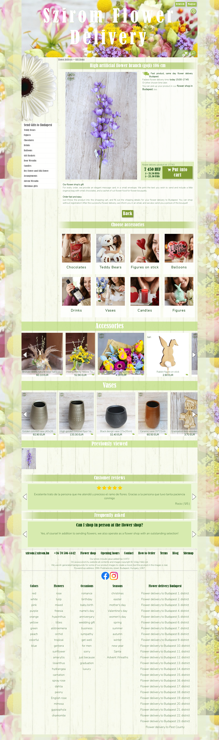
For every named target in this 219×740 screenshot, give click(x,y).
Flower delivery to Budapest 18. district (165, 692)
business (86, 628)
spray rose (58, 680)
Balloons (28, 150)
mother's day (117, 605)
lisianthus (59, 663)
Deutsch (180, 4)
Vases (109, 385)
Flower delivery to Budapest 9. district (165, 640)
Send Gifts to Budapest (38, 125)
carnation (59, 675)
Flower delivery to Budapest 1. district (165, 593)
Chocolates (29, 140)
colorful (34, 640)
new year (117, 646)
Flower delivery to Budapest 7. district (165, 628)
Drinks (27, 145)
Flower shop (39, 105)
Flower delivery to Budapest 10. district (165, 646)
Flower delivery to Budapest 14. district (165, 669)
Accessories (109, 326)
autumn (117, 634)
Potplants (46, 80)
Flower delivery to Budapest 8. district (165, 634)
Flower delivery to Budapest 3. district (165, 605)
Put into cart (177, 172)
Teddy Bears (29, 130)
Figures (27, 135)
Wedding (47, 88)
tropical (59, 640)
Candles (27, 166)
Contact (128, 553)
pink (34, 605)
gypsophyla (58, 710)
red (34, 593)
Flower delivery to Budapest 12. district (165, 657)
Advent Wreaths (31, 181)
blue (34, 646)
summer (117, 628)
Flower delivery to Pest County (165, 727)
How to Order (146, 553)
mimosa (59, 704)
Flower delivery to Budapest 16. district (165, 680)
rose (59, 593)
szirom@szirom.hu (37, 553)
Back (127, 214)
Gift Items (79, 60)
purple (34, 611)
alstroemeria (59, 628)
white (34, 599)
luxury (87, 669)
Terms (164, 553)
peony (59, 692)
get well (87, 640)
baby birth (86, 605)
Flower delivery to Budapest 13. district (165, 663)
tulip (59, 599)
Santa (117, 651)
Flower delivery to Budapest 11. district (165, 651)
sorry (87, 651)
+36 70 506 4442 (65, 553)
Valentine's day (117, 611)
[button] (194, 355)
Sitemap (188, 553)
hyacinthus (59, 617)
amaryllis (59, 657)
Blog (175, 553)
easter (118, 599)
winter (118, 640)
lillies (59, 622)
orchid (59, 634)
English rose (59, 698)
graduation (87, 663)
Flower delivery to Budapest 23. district (165, 721)
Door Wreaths (30, 161)
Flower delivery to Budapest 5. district (165, 617)
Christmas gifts (31, 186)
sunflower (59, 651)
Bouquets (42, 72)
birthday (87, 599)
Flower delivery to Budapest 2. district (165, 599)
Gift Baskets (29, 156)
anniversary (86, 617)
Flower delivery (65, 60)
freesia (59, 611)
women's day (117, 617)
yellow (34, 622)
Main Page (30, 62)
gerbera (59, 646)
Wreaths (43, 96)
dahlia (59, 686)
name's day (87, 611)
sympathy (87, 634)
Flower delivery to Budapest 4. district (165, 611)
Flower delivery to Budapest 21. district (165, 710)
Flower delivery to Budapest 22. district (165, 715)
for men (87, 646)
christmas (117, 593)
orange (34, 617)
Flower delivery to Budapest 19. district (165, 698)
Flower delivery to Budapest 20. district (165, 704)
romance (86, 593)
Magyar (192, 4)
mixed (59, 605)
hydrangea (59, 669)
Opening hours (110, 553)
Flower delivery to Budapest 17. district (165, 686)
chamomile (59, 715)
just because (87, 657)
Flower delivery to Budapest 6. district (165, 622)
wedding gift (87, 622)
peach (34, 634)
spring (118, 622)
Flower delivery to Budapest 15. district (165, 675)
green (34, 628)
